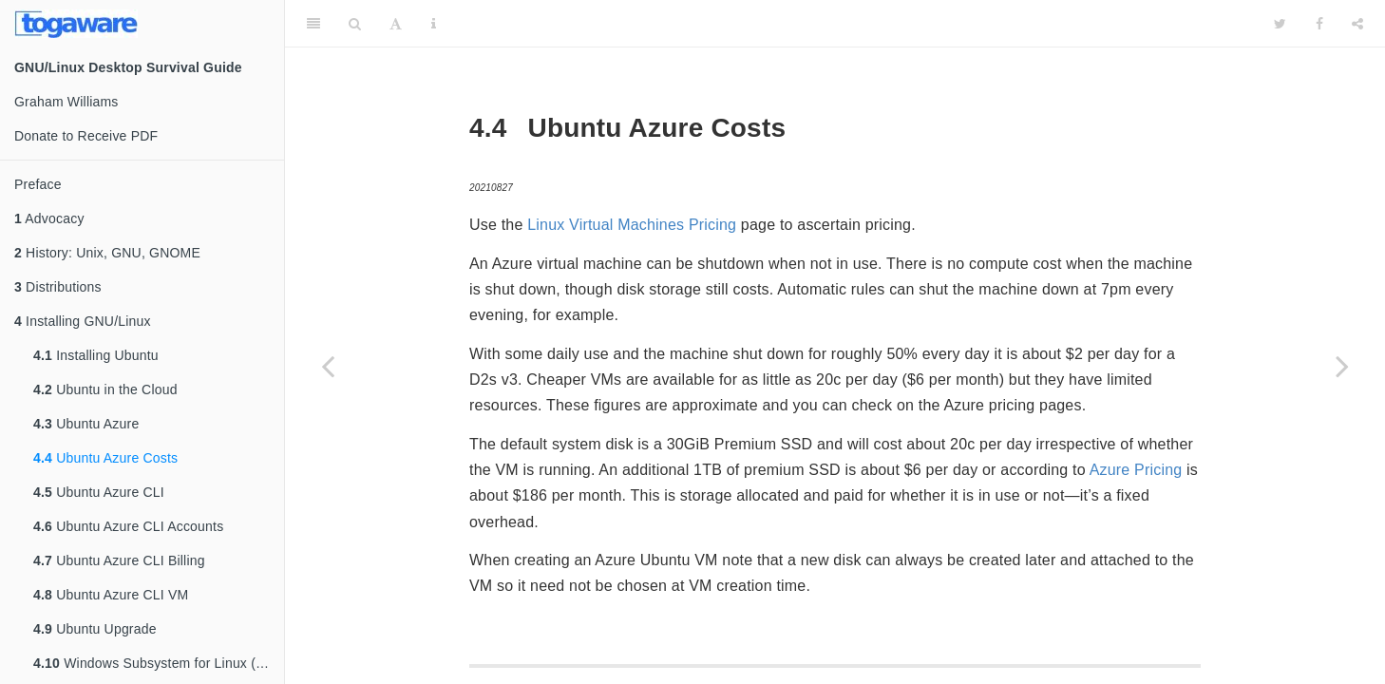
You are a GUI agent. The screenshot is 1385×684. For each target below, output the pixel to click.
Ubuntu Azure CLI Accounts (128, 526)
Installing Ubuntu (96, 355)
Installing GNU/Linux (82, 321)
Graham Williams (66, 101)
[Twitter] (1280, 24)
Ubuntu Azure (86, 423)
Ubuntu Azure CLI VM (110, 594)
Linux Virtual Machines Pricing (631, 225)
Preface (38, 184)
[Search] (354, 24)
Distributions (58, 286)
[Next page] (1342, 366)
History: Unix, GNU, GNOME (107, 252)
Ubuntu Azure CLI (98, 492)
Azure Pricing (1136, 470)
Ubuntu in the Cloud (105, 389)
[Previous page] (327, 366)
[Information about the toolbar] (433, 24)
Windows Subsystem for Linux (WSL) (158, 663)
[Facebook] (1319, 24)
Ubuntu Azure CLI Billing (119, 560)
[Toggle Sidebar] (313, 24)
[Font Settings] (395, 24)
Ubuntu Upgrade (95, 628)
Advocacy (49, 218)
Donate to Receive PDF (86, 135)
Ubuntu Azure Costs (105, 458)
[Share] (1357, 24)
